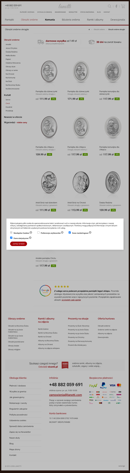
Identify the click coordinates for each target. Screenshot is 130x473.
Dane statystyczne (22, 238)
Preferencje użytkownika (52, 233)
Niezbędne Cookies (23, 233)
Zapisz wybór (19, 244)
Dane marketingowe (81, 233)
